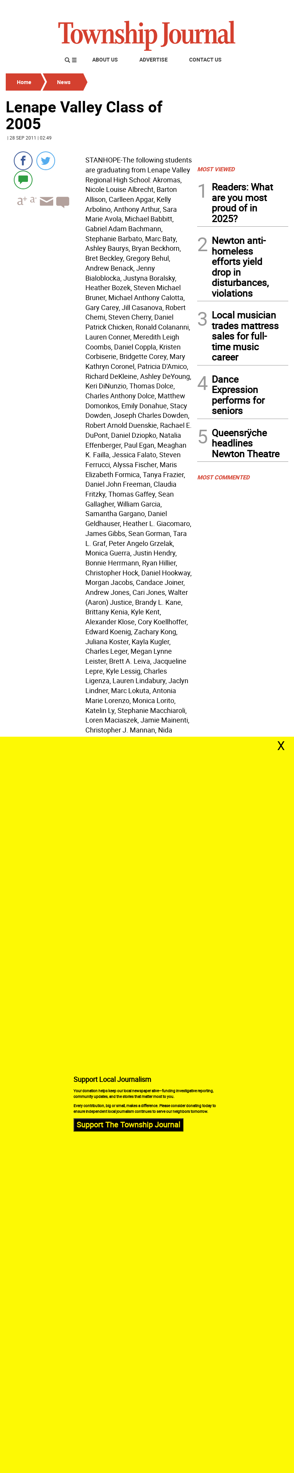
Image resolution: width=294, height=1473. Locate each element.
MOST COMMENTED (223, 477)
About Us (105, 59)
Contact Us (205, 59)
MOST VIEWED (216, 169)
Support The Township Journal (128, 1125)
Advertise (153, 59)
